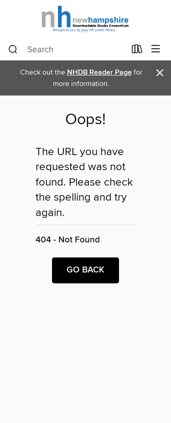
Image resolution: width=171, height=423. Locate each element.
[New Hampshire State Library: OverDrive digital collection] (85, 19)
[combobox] (67, 49)
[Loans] (137, 51)
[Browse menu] (155, 49)
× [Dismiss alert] (160, 73)
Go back (85, 270)
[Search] (13, 49)
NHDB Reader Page (99, 72)
